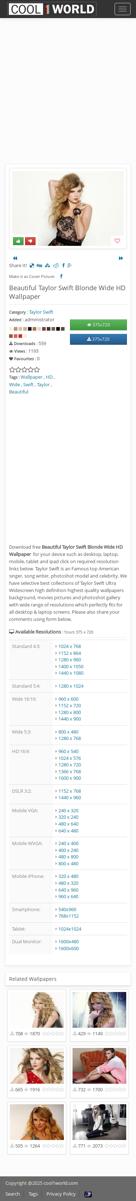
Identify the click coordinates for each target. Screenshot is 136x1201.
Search (12, 1194)
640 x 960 (68, 890)
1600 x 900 (69, 778)
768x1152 (68, 916)
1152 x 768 (69, 791)
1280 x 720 (69, 764)
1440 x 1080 (70, 673)
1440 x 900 (69, 718)
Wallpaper (31, 377)
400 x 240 (68, 850)
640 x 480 (68, 830)
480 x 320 (68, 883)
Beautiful (18, 391)
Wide (14, 384)
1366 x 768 (69, 771)
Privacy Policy (61, 1194)
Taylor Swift (41, 312)
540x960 (67, 909)
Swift (28, 384)
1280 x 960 (69, 659)
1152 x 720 (69, 705)
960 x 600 (68, 699)
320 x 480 (68, 876)
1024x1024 (69, 929)
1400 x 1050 (70, 666)
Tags (33, 1194)
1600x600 (68, 948)
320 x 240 (68, 817)
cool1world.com (61, 1183)
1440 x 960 (69, 797)
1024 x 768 (69, 646)
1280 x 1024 (70, 686)
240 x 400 (68, 843)
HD (49, 377)
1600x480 (68, 941)
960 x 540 (68, 751)
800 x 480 (68, 731)
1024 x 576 (69, 758)
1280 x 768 (69, 738)
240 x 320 (68, 810)
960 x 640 (68, 896)
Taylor (43, 384)
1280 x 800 (69, 712)
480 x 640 (68, 824)
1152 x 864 (69, 653)
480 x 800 (68, 856)
